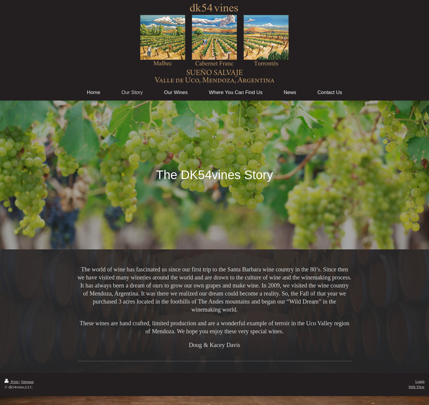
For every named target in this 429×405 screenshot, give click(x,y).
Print (11, 381)
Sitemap (27, 381)
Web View (416, 386)
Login (420, 381)
